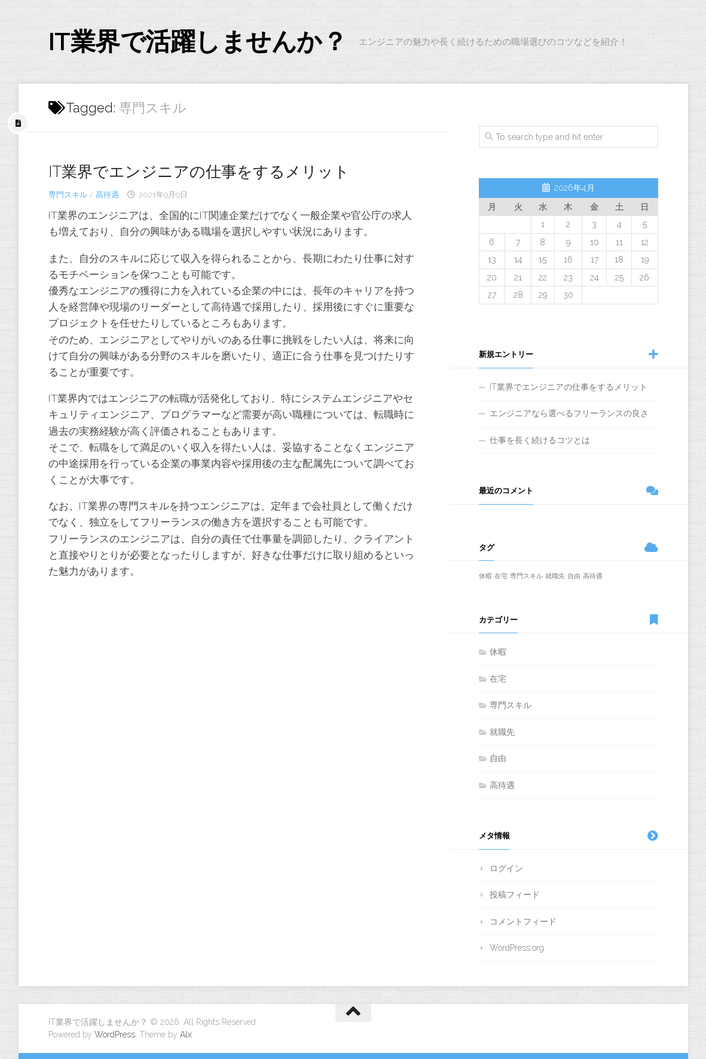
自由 (498, 758)
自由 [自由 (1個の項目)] (573, 575)
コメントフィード (523, 921)
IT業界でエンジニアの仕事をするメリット (199, 172)
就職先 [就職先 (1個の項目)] (555, 575)
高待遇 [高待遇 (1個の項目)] (593, 575)
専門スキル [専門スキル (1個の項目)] (526, 575)
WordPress (114, 1034)
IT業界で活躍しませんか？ (197, 41)
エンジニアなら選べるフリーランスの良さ (569, 413)
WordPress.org (517, 948)
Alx (186, 1034)
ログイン (506, 868)
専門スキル (67, 194)
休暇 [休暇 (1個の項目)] (485, 575)
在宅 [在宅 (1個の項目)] (501, 575)
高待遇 (107, 194)
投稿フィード (515, 894)
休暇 (498, 652)
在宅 (498, 678)
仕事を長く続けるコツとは (540, 440)
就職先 (502, 732)
